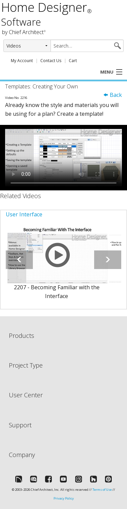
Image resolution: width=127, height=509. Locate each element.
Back (112, 95)
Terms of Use (102, 489)
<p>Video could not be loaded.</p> (63, 157)
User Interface (24, 214)
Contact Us (50, 60)
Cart (73, 60)
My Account (22, 60)
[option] (56, 267)
